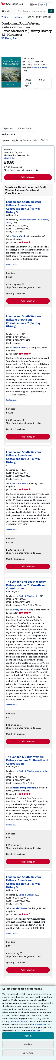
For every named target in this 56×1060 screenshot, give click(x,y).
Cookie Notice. (40, 1024)
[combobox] (32, 11)
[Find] (51, 11)
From (29, 82)
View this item (10, 158)
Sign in (42, 4)
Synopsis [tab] (8, 128)
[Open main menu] (6, 11)
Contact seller (11, 264)
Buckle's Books (19, 908)
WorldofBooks (19, 236)
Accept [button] (28, 1035)
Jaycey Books (19, 609)
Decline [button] (28, 1044)
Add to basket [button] (28, 177)
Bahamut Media (20, 483)
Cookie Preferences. (19, 1021)
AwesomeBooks (19, 347)
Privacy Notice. (36, 1030)
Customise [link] (28, 1052)
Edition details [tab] (25, 128)
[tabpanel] (26, 137)
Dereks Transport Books (24, 787)
